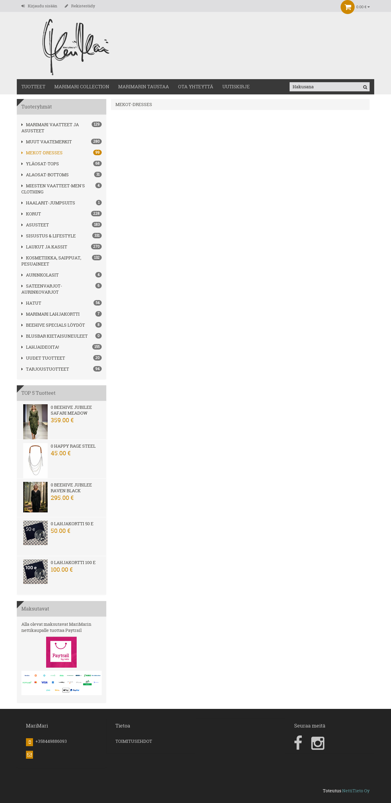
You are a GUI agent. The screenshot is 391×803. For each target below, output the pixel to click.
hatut (31, 303)
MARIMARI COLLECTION (81, 86)
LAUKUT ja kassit (44, 247)
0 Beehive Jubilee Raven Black (71, 487)
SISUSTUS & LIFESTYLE (48, 236)
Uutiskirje (236, 86)
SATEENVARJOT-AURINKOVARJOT (41, 289)
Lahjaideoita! (40, 347)
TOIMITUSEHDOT (133, 741)
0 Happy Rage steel (73, 446)
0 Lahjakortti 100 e (73, 562)
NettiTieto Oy (356, 791)
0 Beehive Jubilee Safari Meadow (71, 410)
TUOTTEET (33, 86)
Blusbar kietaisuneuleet (54, 336)
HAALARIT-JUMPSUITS (48, 203)
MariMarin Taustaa (143, 86)
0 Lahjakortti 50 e (72, 523)
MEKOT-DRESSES (42, 153)
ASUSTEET (35, 225)
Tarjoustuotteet (45, 369)
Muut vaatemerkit (46, 142)
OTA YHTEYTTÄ (195, 86)
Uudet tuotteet (43, 358)
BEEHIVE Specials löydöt (53, 325)
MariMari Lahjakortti (50, 314)
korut (31, 214)
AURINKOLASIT (40, 275)
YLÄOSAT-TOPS (40, 164)
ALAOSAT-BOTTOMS (45, 175)
